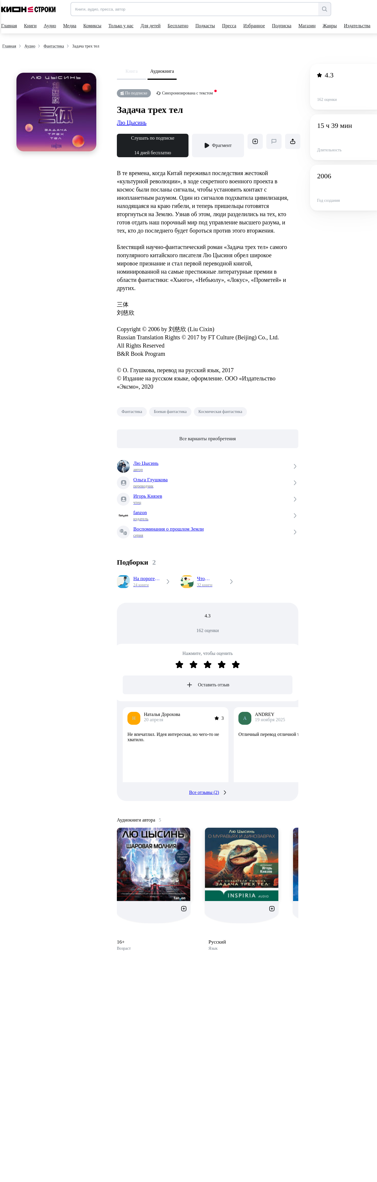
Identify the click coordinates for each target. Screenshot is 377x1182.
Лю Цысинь (132, 122)
